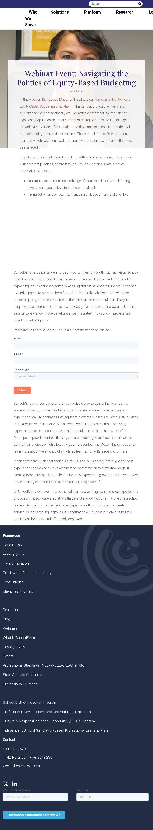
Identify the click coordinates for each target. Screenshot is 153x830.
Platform (92, 12)
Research (124, 12)
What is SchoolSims (19, 637)
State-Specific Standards (22, 675)
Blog (6, 619)
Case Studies (13, 582)
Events (8, 656)
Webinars (10, 628)
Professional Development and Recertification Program (47, 712)
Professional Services (20, 684)
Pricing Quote (13, 554)
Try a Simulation (16, 563)
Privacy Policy (14, 647)
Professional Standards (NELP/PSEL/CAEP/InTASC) (44, 665)
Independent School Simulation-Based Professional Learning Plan (55, 730)
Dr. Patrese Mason (55, 99)
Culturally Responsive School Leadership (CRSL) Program (49, 721)
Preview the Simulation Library (27, 572)
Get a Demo (12, 545)
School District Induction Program (30, 702)
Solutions (60, 12)
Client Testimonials (18, 591)
